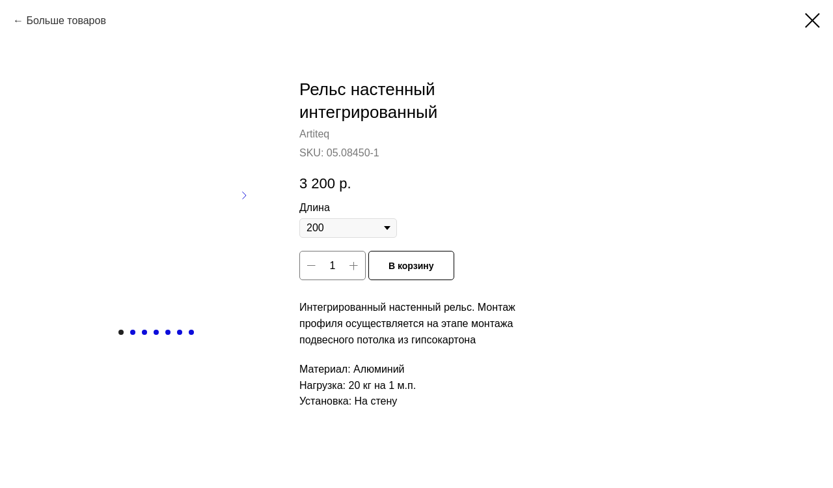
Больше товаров (65, 20)
